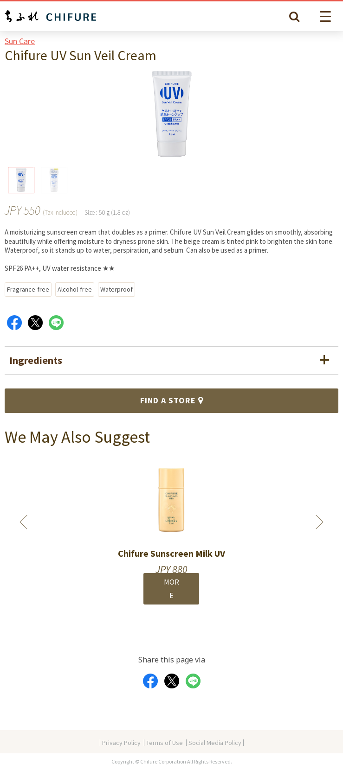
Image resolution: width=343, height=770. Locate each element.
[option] (171, 537)
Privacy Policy (121, 742)
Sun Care (20, 41)
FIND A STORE (171, 400)
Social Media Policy (214, 742)
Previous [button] (23, 522)
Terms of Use (164, 742)
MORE (171, 588)
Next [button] (319, 522)
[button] (326, 16)
